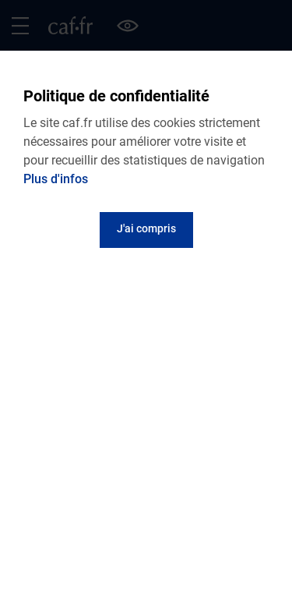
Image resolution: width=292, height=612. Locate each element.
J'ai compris (146, 228)
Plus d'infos (55, 179)
